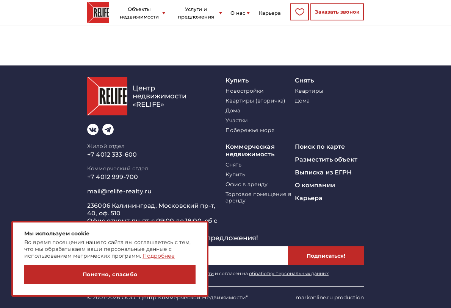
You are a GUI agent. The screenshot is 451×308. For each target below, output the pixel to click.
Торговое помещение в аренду (258, 197)
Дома (233, 110)
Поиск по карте (320, 146)
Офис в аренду (247, 184)
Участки (237, 120)
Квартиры (309, 91)
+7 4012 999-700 (112, 176)
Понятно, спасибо (110, 274)
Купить (237, 80)
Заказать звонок (337, 12)
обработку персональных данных (289, 273)
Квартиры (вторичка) (255, 101)
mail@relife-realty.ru (119, 191)
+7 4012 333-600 (112, 154)
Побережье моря (250, 130)
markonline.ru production (330, 297)
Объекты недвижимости (139, 13)
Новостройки (245, 91)
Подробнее (159, 255)
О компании (315, 185)
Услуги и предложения (196, 13)
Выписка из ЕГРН (323, 172)
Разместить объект (326, 159)
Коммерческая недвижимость (250, 150)
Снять (304, 80)
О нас (237, 13)
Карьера (270, 13)
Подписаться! (326, 255)
